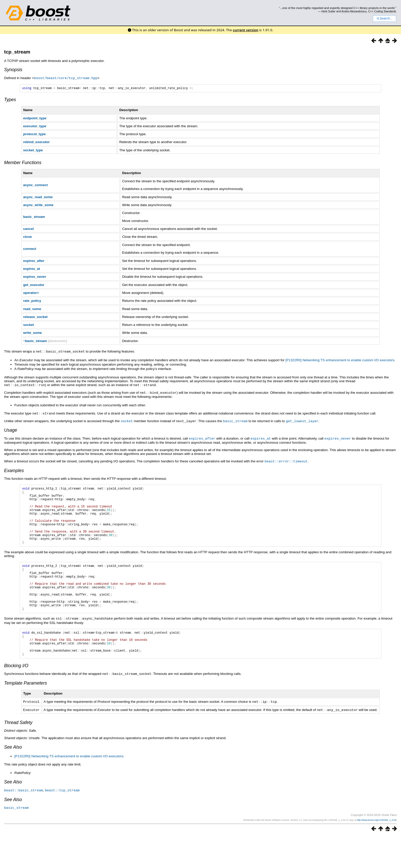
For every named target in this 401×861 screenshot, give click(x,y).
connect (29, 249)
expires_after (33, 261)
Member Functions (22, 163)
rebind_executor (36, 142)
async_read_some (38, 197)
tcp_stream (17, 52)
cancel (28, 229)
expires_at (31, 269)
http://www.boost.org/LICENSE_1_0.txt (376, 845)
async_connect (35, 185)
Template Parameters (25, 708)
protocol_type (34, 134)
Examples (14, 469)
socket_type (33, 151)
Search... (384, 18)
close (27, 237)
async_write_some (38, 205)
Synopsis (13, 69)
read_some (32, 309)
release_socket (35, 317)
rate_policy (32, 301)
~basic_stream (35, 341)
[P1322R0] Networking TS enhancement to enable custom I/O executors (340, 360)
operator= (31, 293)
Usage (10, 429)
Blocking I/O (16, 691)
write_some (32, 333)
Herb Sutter (328, 11)
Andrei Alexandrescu (354, 11)
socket (28, 325)
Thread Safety (18, 747)
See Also (13, 772)
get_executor (33, 285)
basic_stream (34, 217)
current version (245, 30)
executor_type (34, 127)
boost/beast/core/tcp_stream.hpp (65, 78)
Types (10, 100)
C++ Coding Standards (382, 11)
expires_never (34, 277)
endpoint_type (34, 119)
